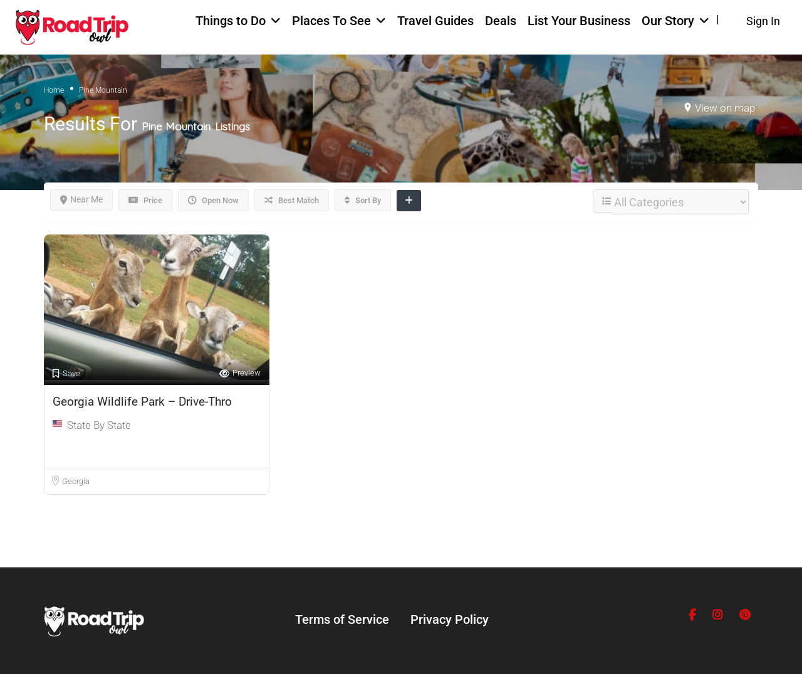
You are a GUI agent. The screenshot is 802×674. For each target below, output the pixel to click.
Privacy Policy (449, 619)
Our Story (668, 20)
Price (145, 200)
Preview (240, 373)
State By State (99, 425)
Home (54, 90)
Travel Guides (435, 20)
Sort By (363, 200)
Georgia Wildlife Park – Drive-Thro (142, 401)
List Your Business (579, 20)
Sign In (763, 21)
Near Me (81, 199)
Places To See (331, 20)
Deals (500, 20)
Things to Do (230, 20)
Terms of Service (342, 619)
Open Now (213, 200)
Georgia (76, 481)
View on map (725, 108)
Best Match (291, 200)
